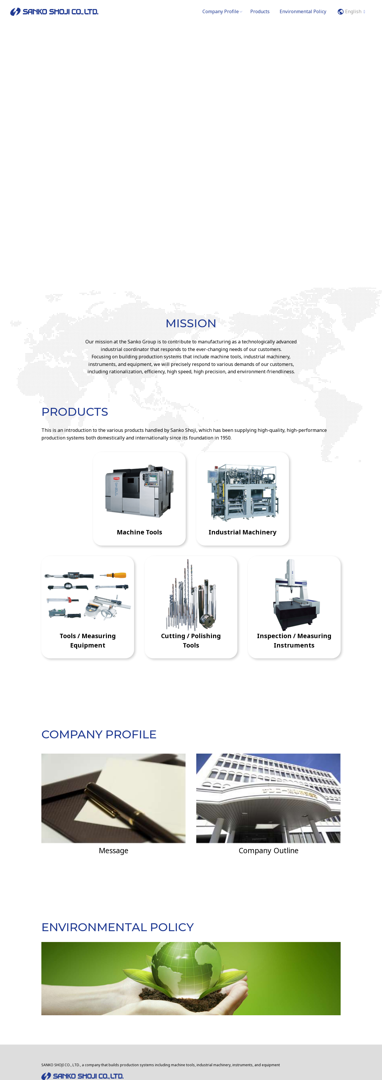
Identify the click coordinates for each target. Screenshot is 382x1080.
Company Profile (220, 11)
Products (260, 11)
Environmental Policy (303, 11)
